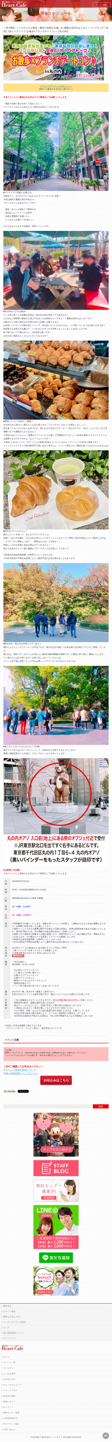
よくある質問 (9, 1373)
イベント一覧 (9, 1362)
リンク (6, 1327)
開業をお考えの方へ (12, 1317)
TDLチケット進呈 (11, 1424)
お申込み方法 (9, 1379)
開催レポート (9, 1401)
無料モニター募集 (11, 1412)
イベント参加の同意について (21, 1070)
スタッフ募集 (9, 1311)
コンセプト (8, 1368)
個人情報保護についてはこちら (22, 1073)
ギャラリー (8, 1407)
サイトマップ (9, 1338)
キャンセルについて (12, 1385)
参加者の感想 (9, 1396)
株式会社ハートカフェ (52, 1437)
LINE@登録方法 (10, 1418)
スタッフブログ (10, 1390)
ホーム (6, 1357)
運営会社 (7, 1306)
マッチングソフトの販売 (14, 1322)
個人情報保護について (13, 1333)
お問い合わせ (9, 1429)
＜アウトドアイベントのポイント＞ (56, 86)
